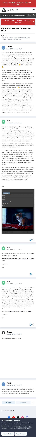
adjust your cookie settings (24, 427)
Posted (14, 49)
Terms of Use (5, 423)
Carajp (5, 36)
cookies (8, 425)
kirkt (8, 121)
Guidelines (23, 423)
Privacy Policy (15, 423)
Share (8, 402)
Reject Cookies (21, 434)
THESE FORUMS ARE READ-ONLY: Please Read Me (17, 4)
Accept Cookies (7, 434)
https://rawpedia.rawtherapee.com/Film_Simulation (17, 311)
